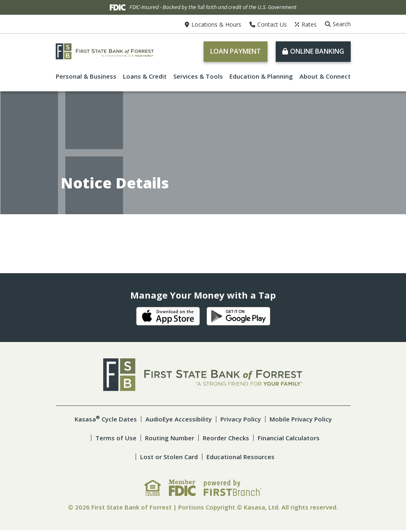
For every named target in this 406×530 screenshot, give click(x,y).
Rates (309, 24)
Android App (238, 316)
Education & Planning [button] (261, 76)
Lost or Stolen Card (169, 457)
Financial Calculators (289, 438)
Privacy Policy (240, 419)
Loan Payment (235, 51)
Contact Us (272, 24)
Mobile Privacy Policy (301, 419)
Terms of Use (115, 438)
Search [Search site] (342, 24)
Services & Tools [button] (198, 76)
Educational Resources (240, 457)
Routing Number (169, 438)
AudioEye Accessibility (178, 419)
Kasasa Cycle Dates (106, 419)
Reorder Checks (226, 438)
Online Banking (317, 51)
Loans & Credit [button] (145, 76)
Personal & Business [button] (86, 76)
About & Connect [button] (325, 76)
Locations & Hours (216, 24)
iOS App (168, 316)
